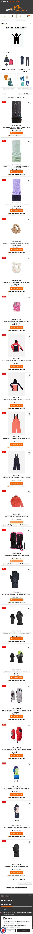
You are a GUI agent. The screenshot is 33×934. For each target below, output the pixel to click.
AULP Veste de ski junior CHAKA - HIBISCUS (16, 399)
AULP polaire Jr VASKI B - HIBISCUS (16, 516)
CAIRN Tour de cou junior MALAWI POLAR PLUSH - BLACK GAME (16, 127)
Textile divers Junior (24, 89)
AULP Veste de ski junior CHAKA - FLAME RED (16, 361)
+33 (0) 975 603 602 (14, 1)
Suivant (22, 879)
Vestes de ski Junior (8, 70)
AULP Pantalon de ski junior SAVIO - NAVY (16, 477)
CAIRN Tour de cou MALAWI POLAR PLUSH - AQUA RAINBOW (16, 166)
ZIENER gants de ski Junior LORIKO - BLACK (16, 633)
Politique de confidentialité (11, 927)
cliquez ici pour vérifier (7, 914)
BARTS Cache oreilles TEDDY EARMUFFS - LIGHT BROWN (16, 244)
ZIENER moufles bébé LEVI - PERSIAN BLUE (16, 789)
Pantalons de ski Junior (24, 70)
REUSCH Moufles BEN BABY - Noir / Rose (16, 555)
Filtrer (26, 94)
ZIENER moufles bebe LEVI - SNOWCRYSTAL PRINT (16, 828)
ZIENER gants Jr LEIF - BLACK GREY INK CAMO (16, 594)
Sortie (9, 931)
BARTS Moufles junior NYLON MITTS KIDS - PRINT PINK (16, 322)
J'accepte (24, 931)
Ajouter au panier (16, 133)
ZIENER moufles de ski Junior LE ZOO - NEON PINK (16, 750)
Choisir (10, 94)
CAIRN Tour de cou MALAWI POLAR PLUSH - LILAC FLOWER (16, 205)
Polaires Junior (8, 89)
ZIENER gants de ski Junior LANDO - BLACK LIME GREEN (16, 672)
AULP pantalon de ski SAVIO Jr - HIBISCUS (16, 438)
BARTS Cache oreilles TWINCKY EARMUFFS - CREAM (17, 283)
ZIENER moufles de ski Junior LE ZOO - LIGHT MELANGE (16, 711)
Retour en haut (25, 883)
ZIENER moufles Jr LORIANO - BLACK (16, 866)
